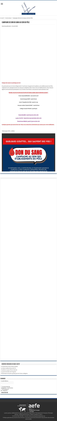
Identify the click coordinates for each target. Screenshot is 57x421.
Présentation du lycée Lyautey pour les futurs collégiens (14, 373)
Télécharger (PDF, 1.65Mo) (8, 131)
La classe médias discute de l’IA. (8, 368)
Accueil (2, 18)
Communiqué (8, 18)
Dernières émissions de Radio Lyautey (11, 364)
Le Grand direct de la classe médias (9, 366)
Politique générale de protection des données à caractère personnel (19, 417)
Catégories (4, 390)
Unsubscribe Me (5, 386)
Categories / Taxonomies (7, 388)
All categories (5, 389)
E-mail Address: (4, 381)
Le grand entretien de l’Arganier (8, 371)
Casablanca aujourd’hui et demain (9, 370)
